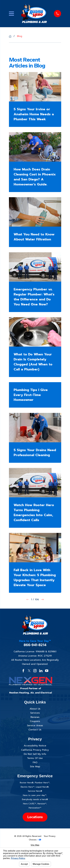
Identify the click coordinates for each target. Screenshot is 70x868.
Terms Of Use (35, 758)
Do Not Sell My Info (35, 754)
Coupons (35, 721)
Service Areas (35, 725)
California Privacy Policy (35, 750)
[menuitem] (35, 845)
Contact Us (34, 729)
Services (35, 713)
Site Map (35, 766)
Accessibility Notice (35, 745)
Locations (35, 817)
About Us (35, 709)
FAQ (35, 762)
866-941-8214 (35, 645)
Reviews (35, 717)
